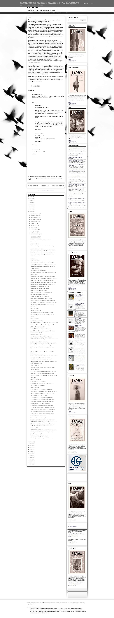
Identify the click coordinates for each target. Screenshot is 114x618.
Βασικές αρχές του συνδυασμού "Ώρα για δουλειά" (41, 336)
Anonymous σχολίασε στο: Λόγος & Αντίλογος (76, 184)
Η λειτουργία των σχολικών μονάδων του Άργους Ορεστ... (43, 399)
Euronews (33, 349)
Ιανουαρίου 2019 (34, 236)
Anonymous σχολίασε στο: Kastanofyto (75, 157)
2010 (31, 457)
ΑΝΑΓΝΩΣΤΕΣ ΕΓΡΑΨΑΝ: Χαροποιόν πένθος (79, 304)
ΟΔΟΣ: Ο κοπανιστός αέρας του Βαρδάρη (39, 341)
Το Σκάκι (32, 316)
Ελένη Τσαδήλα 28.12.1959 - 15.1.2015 (39, 395)
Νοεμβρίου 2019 (34, 215)
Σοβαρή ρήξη (76, 311)
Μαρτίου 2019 (34, 231)
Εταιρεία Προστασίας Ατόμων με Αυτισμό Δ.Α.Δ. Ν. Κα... (43, 393)
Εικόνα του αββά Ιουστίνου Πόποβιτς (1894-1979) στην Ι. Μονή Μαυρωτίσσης (79, 295)
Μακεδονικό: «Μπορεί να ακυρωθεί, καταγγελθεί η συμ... (43, 401)
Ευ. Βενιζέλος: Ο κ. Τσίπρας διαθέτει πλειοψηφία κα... (42, 425)
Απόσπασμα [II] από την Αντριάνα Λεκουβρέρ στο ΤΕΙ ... (43, 324)
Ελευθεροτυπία (71, 542)
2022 (31, 205)
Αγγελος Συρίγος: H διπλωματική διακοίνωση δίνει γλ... (42, 351)
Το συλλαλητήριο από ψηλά (36, 332)
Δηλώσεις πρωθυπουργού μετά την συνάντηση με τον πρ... (43, 419)
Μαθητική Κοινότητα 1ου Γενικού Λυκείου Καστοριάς (42, 246)
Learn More (86, 3)
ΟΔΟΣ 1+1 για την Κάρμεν (36, 256)
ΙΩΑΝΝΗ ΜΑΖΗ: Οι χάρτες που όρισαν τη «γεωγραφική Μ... (44, 361)
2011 (31, 455)
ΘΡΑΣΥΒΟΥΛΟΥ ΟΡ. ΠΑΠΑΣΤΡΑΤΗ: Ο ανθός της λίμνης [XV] (44, 322)
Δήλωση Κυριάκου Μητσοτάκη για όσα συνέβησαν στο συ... (43, 345)
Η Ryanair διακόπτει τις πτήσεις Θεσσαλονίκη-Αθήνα (42, 405)
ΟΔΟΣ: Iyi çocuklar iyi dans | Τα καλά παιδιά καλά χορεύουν (80, 348)
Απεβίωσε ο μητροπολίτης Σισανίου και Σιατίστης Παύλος (43, 409)
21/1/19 (38, 149)
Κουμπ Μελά (33, 377)
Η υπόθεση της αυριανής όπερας (37, 433)
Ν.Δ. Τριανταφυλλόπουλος (73, 535)
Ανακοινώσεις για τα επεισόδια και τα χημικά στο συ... (42, 347)
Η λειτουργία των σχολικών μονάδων (38, 381)
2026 (31, 196)
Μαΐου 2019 (33, 227)
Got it (92, 3)
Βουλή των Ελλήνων (35, 308)
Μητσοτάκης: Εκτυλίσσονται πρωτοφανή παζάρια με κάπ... (43, 423)
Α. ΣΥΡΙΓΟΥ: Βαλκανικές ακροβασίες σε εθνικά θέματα (42, 407)
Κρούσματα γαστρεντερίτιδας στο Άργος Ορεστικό (41, 298)
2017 (31, 443)
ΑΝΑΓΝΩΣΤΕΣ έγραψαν (79, 333)
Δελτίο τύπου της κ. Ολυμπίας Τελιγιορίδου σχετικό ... (42, 292)
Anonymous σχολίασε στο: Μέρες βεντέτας (76, 160)
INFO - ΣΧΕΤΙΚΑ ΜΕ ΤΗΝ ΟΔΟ (44, 12)
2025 (31, 198)
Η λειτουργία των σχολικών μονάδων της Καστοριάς (42, 389)
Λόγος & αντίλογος (78, 318)
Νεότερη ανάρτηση (33, 185)
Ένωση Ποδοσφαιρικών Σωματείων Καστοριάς (40, 328)
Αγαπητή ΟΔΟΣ (34, 274)
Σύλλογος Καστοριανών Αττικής (37, 326)
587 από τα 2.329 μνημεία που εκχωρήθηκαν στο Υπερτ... (43, 367)
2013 (31, 451)
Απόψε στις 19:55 (34, 427)
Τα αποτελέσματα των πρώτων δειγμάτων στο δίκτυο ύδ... (43, 276)
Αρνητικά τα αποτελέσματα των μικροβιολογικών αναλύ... (43, 266)
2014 (31, 449)
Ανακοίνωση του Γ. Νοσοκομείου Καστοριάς (40, 288)
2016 (31, 445)
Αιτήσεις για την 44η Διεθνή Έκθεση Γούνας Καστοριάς (42, 280)
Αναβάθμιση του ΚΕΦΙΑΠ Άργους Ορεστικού (40, 403)
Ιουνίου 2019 (34, 225)
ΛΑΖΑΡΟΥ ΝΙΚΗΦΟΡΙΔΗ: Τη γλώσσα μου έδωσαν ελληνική (44, 375)
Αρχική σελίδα (45, 185)
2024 (31, 200)
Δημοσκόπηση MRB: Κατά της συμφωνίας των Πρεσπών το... (44, 343)
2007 (31, 464)
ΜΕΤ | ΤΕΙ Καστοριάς (35, 260)
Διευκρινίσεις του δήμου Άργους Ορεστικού (40, 286)
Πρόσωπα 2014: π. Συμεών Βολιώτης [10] (79, 340)
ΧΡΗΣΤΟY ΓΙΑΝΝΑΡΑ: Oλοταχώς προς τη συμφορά (42, 334)
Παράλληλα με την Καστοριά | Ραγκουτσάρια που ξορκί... (43, 431)
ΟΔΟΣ (70, 59)
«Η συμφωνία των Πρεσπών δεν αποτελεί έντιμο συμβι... (42, 413)
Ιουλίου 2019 (34, 223)
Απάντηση (34, 99)
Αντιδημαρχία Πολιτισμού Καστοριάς (38, 270)
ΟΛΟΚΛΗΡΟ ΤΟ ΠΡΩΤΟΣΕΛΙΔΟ (75, 583)
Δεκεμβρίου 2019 (34, 213)
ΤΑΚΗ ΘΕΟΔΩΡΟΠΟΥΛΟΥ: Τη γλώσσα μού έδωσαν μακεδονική (44, 338)
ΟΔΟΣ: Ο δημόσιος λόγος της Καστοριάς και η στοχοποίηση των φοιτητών (80, 356)
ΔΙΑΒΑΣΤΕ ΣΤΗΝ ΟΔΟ (36, 237)
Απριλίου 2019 (34, 229)
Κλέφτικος (33, 353)
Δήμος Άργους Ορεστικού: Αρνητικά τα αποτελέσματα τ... (43, 252)
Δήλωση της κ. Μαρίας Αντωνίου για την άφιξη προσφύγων (43, 282)
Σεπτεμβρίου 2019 (35, 219)
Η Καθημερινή (71, 536)
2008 (31, 462)
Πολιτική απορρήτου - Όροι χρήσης (60, 12)
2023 (31, 202)
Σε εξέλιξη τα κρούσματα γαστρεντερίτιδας (40, 296)
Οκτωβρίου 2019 (34, 217)
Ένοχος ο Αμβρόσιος (35, 268)
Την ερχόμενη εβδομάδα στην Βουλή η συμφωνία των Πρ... (43, 371)
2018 (31, 441)
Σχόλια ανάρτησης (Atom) (48, 190)
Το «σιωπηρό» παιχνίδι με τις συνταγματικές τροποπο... (42, 312)
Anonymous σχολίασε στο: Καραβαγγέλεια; (76, 153)
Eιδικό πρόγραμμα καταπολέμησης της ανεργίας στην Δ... (43, 262)
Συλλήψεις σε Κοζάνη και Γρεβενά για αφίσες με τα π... (42, 383)
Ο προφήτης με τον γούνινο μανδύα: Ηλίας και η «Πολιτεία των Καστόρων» (80, 365)
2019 (31, 211)
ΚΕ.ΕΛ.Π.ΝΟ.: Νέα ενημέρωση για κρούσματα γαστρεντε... (43, 250)
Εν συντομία (33, 241)
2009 (31, 460)
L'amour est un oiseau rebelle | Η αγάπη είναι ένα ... (41, 239)
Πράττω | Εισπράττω (35, 369)
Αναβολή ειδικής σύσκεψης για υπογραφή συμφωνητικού (43, 300)
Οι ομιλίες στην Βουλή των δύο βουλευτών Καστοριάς (42, 304)
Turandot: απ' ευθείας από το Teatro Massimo (40, 357)
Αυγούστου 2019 (34, 221)
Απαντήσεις (35, 102)
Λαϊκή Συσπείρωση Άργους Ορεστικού (39, 290)
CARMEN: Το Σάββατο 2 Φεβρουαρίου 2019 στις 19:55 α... (43, 272)
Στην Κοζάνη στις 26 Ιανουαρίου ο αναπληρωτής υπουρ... (43, 330)
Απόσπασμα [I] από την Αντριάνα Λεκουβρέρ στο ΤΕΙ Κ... (43, 411)
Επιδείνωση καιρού (35, 318)
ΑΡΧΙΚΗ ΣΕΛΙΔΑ (31, 12)
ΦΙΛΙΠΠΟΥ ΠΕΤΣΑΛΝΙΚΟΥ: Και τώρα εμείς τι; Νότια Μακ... (44, 302)
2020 (31, 209)
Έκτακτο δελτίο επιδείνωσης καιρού (38, 417)
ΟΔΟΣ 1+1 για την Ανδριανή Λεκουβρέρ (39, 436)
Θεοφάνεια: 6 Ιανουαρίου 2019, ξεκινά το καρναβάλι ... (42, 373)
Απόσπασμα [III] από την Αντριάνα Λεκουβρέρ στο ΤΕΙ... (43, 314)
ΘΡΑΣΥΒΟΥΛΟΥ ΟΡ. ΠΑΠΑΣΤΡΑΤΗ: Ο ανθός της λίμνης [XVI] (44, 278)
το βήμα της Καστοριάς (72, 60)
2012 (31, 453)
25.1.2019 (33, 306)
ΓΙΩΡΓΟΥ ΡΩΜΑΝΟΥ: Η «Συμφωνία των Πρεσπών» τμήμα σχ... (44, 355)
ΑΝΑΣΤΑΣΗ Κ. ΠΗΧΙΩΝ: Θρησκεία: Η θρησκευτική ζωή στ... (44, 391)
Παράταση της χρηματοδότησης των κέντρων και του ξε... (43, 284)
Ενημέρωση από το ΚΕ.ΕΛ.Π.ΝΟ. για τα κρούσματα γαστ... (43, 264)
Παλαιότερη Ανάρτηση (58, 185)
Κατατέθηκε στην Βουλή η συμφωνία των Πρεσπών (41, 359)
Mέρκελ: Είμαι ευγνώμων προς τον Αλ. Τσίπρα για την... (42, 438)
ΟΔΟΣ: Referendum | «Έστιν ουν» (38, 385)
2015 (31, 447)
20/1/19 (40, 94)
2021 (31, 207)
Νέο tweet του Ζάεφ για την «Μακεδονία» (39, 294)
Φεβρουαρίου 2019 (35, 234)
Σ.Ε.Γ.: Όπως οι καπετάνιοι (36, 363)
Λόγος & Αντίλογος (35, 243)
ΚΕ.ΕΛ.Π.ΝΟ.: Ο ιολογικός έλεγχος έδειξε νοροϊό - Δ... (42, 254)
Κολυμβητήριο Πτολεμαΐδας (37, 320)
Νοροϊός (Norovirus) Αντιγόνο (37, 248)
